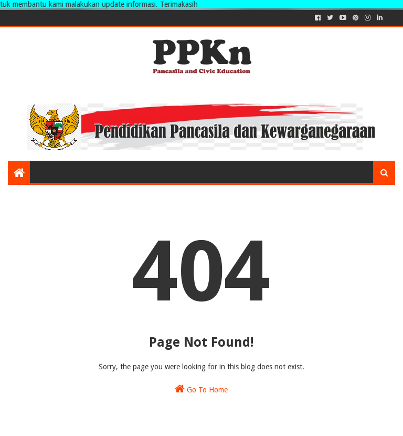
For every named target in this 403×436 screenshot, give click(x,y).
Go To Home (201, 388)
